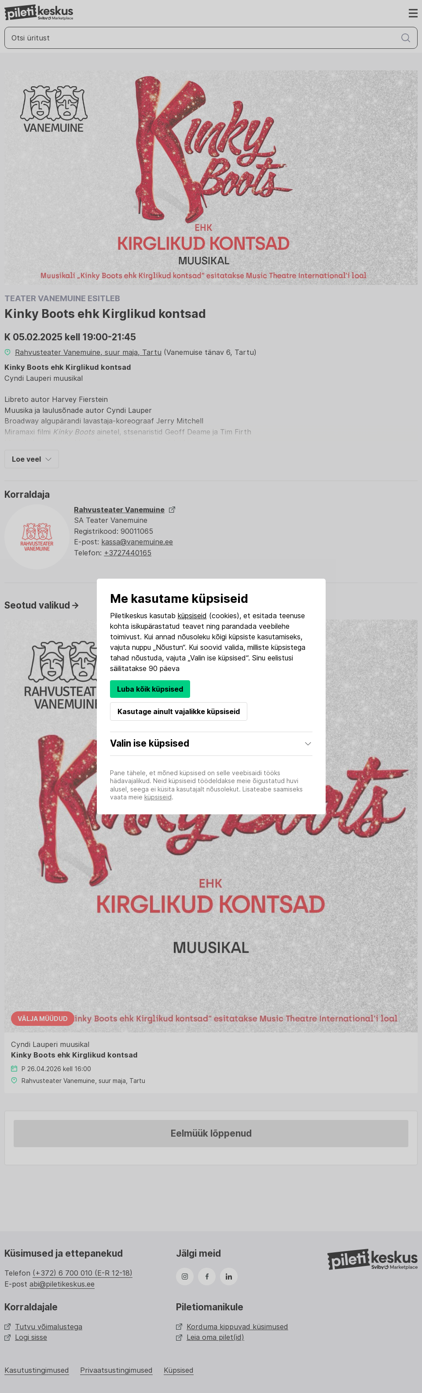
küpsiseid (192, 615)
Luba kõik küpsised (150, 689)
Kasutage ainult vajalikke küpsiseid (178, 711)
